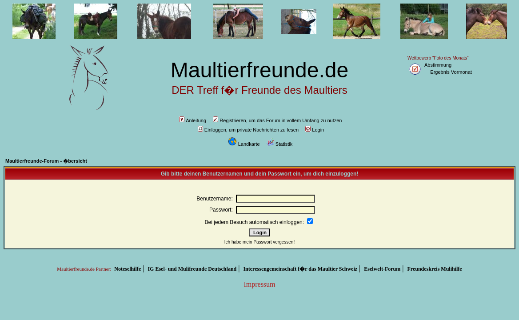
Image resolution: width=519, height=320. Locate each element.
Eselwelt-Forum (382, 269)
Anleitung (192, 120)
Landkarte (244, 144)
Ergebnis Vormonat (451, 72)
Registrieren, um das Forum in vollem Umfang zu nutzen (277, 120)
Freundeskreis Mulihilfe (434, 269)
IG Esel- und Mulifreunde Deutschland (192, 269)
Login (314, 129)
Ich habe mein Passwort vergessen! (259, 242)
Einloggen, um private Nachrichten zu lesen (248, 129)
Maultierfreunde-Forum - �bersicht (46, 161)
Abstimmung (437, 65)
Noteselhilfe (127, 269)
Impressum (259, 284)
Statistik (280, 144)
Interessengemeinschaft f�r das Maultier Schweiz (300, 269)
